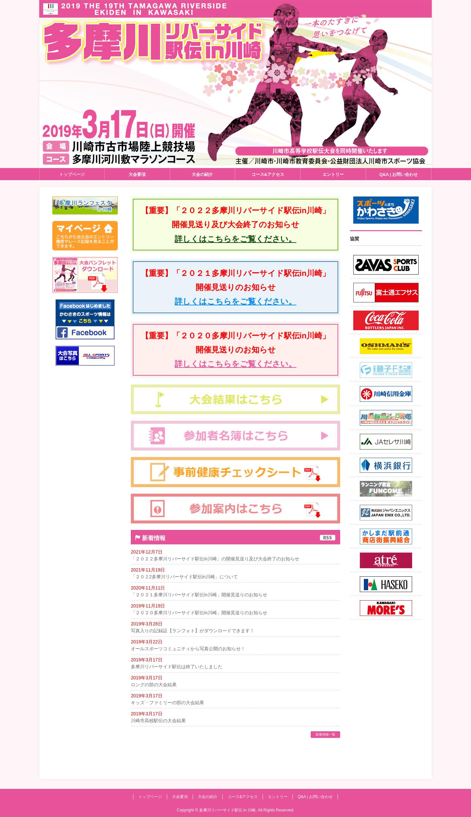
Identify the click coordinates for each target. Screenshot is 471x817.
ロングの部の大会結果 (154, 684)
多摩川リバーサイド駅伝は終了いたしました (176, 666)
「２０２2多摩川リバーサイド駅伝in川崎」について (184, 576)
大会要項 (180, 796)
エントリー (278, 796)
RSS (327, 537)
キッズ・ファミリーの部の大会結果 (167, 702)
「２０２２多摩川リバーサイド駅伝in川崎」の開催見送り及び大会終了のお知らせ (215, 558)
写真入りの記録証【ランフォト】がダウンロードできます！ (192, 630)
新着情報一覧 (325, 734)
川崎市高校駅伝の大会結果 (158, 720)
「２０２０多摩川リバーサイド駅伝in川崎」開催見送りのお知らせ (199, 612)
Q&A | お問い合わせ (315, 796)
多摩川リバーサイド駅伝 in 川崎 (227, 810)
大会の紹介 (208, 796)
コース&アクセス (243, 796)
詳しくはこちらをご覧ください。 (235, 238)
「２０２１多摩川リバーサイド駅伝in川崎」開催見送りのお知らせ (199, 594)
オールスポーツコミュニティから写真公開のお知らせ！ (188, 648)
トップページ (150, 796)
